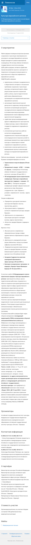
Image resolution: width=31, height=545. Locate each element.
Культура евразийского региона (13, 16)
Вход (28, 2)
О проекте (4, 533)
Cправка (26, 533)
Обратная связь (16, 536)
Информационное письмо (10, 525)
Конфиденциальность (16, 533)
